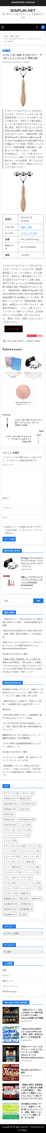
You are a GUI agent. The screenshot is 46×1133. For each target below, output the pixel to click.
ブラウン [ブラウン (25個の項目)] (10, 877)
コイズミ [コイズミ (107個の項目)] (10, 840)
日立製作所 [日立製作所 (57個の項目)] (11, 904)
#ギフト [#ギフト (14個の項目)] (28, 793)
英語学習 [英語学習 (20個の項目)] (10, 909)
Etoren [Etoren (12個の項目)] (24, 809)
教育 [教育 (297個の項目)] (36, 898)
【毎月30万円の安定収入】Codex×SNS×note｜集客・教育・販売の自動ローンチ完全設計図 (22, 633)
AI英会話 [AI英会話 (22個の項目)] (24, 798)
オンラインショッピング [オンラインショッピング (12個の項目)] (16, 835)
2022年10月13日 (28, 569)
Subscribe (43, 27)
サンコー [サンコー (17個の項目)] (35, 846)
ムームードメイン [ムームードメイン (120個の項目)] (30, 882)
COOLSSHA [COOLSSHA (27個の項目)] (28, 803)
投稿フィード (8, 980)
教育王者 (6, 709)
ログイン (6, 975)
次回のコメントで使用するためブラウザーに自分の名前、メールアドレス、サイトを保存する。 (23, 529)
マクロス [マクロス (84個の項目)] (10, 882)
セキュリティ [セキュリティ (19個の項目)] (31, 856)
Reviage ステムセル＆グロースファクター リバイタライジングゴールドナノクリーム (32, 562)
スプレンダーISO (29, 233)
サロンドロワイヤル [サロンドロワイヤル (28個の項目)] (15, 846)
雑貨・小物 (6, 51)
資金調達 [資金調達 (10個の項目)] (10, 914)
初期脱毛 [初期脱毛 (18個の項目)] (9, 898)
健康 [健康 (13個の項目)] (25, 893)
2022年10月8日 (27, 588)
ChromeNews (36, 1127)
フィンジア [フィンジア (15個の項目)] (32, 872)
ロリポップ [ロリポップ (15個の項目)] (10, 893)
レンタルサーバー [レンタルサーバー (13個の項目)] (31, 888)
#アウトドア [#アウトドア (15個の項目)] (11, 793)
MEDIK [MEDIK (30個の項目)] (9, 814)
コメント (7, 464)
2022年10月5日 (16, 62)
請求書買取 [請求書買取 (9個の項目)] (26, 909)
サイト (5, 517)
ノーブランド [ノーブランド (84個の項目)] (31, 867)
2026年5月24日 (27, 1076)
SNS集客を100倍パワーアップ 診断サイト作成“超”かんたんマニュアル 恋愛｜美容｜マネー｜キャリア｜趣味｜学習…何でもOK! (22, 692)
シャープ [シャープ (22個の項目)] (10, 851)
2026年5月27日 (27, 1021)
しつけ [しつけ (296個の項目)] (25, 824)
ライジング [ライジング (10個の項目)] (11, 888)
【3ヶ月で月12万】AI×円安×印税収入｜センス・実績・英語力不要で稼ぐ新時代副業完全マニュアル (22, 726)
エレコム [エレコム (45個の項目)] (24, 830)
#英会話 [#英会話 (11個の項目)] (9, 798)
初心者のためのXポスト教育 (14, 654)
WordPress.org (9, 991)
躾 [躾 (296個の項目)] (23, 914)
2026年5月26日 (27, 1061)
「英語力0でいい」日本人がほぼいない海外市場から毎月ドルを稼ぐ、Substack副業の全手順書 (22, 622)
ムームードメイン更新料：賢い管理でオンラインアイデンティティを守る (22, 759)
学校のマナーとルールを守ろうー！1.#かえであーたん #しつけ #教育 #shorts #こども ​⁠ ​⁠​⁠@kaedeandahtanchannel (22, 645)
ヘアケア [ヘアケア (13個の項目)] (25, 877)
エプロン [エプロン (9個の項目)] (9, 830)
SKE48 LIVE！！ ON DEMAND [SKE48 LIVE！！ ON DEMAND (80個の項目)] (19, 819)
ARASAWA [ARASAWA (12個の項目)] (10, 803)
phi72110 (7, 62)
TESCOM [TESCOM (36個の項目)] (10, 824)
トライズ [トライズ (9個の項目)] (9, 861)
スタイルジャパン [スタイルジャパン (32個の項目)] (29, 851)
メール (6, 507)
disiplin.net (23, 10)
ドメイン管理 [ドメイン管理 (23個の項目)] (12, 867)
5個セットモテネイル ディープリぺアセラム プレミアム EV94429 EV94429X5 (32, 581)
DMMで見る (14, 328)
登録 (4, 970)
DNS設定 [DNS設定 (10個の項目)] (10, 809)
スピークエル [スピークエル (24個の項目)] (12, 856)
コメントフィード (10, 986)
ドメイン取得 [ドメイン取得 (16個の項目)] (26, 861)
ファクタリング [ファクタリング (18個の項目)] (12, 872)
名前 (5, 498)
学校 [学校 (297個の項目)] (23, 898)
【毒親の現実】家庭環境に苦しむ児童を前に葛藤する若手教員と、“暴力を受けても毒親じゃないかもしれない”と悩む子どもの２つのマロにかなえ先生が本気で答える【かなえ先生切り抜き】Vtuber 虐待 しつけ (22, 665)
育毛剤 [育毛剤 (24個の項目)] (26, 904)
